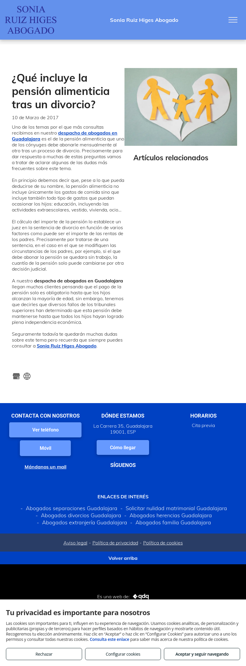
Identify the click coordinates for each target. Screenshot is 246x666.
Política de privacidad (115, 543)
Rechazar (44, 654)
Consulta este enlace (109, 639)
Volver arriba (123, 558)
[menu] (233, 20)
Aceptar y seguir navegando (202, 654)
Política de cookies (163, 543)
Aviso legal (75, 543)
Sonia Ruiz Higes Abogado (66, 346)
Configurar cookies (123, 654)
